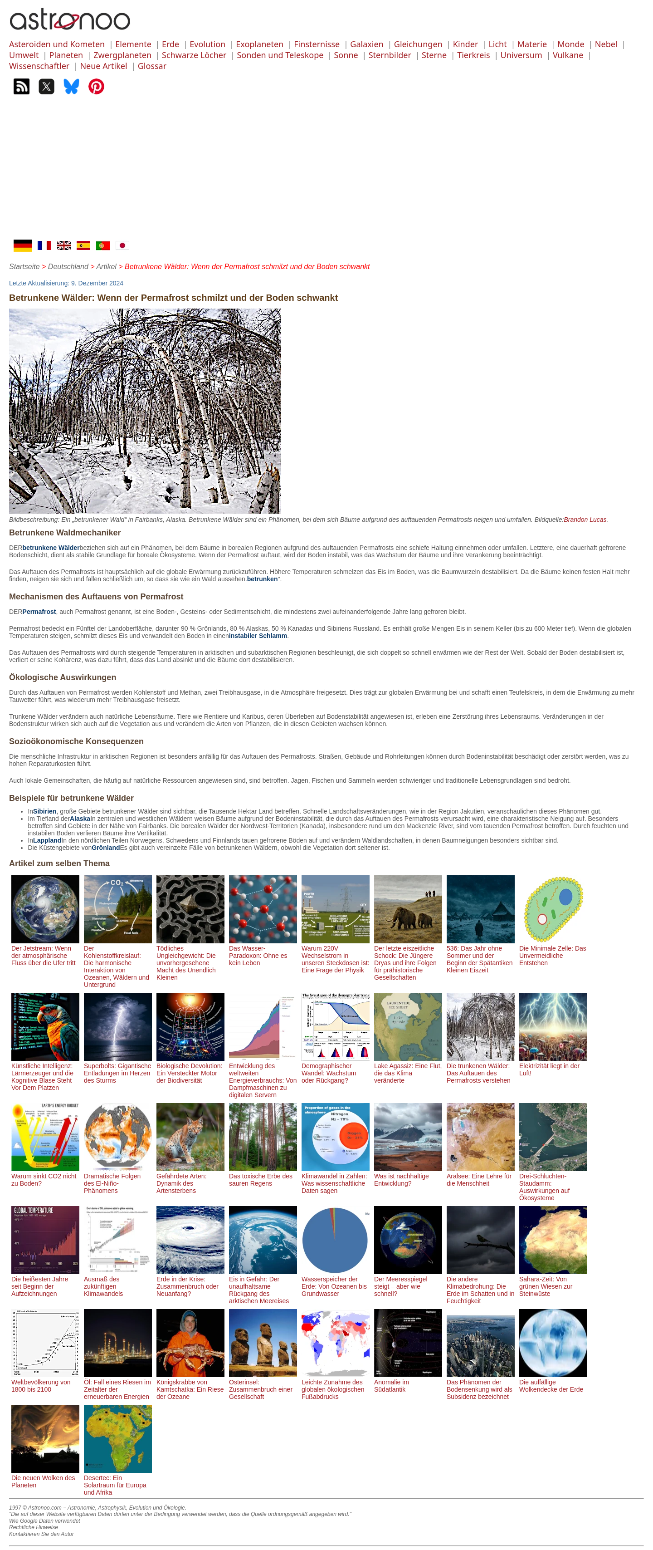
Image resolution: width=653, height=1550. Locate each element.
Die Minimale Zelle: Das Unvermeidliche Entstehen (553, 951)
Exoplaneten (259, 44)
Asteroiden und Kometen (57, 44)
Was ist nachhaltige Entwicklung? (408, 1176)
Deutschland (68, 266)
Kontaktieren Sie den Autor (41, 1534)
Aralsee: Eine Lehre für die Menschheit (481, 1176)
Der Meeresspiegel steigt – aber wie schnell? (408, 1282)
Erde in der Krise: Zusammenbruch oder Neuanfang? (190, 1282)
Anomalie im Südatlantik (408, 1382)
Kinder (465, 44)
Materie (532, 44)
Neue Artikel (103, 65)
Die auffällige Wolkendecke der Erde (553, 1382)
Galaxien (366, 44)
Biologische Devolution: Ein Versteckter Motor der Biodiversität (190, 1069)
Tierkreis (473, 54)
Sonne (346, 54)
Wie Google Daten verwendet (44, 1521)
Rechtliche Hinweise (33, 1527)
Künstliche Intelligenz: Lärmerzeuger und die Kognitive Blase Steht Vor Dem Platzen (45, 1073)
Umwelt (24, 54)
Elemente (133, 44)
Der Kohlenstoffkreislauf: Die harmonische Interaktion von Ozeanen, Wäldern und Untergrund (118, 962)
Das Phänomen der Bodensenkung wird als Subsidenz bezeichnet (481, 1385)
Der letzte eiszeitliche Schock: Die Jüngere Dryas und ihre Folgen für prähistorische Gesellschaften (408, 959)
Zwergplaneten (122, 54)
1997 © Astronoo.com (35, 1508)
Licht (497, 44)
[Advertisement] (326, 171)
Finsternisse (317, 44)
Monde (571, 44)
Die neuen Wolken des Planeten (45, 1478)
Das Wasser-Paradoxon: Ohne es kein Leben (263, 951)
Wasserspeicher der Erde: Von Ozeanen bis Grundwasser (336, 1282)
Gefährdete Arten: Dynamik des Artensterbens (190, 1179)
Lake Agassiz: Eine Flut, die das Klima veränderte (408, 1069)
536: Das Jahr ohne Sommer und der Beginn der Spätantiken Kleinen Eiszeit (481, 955)
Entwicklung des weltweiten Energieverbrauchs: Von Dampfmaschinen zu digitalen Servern (263, 1077)
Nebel (606, 44)
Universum (521, 54)
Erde (170, 44)
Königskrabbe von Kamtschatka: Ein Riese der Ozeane (190, 1385)
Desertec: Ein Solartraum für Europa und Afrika (118, 1481)
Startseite (24, 266)
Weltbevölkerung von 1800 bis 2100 (45, 1382)
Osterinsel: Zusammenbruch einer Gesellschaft (263, 1385)
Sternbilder (390, 54)
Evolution (207, 44)
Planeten (66, 54)
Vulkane (568, 54)
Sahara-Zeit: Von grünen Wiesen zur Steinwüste (553, 1282)
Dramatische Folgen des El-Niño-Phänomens (118, 1179)
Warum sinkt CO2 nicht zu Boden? (45, 1176)
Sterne (434, 54)
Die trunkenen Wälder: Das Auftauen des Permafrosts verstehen (481, 1069)
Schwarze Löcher (194, 54)
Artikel (106, 266)
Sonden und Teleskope (280, 54)
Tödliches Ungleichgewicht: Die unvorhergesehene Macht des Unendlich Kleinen (190, 959)
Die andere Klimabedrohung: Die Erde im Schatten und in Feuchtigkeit (481, 1286)
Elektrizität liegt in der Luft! (553, 1066)
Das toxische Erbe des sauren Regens (263, 1176)
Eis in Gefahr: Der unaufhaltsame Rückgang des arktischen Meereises (263, 1286)
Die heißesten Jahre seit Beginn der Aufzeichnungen (45, 1282)
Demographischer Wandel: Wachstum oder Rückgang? (336, 1069)
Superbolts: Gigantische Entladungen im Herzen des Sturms (118, 1069)
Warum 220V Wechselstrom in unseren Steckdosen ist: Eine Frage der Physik (336, 955)
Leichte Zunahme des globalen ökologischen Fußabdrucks (336, 1385)
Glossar (152, 65)
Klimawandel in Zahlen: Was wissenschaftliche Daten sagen (336, 1179)
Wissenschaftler (39, 65)
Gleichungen (418, 44)
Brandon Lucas (585, 519)
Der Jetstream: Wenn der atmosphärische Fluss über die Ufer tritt (45, 951)
